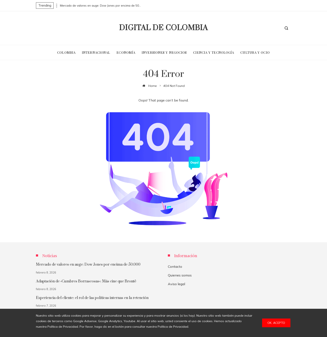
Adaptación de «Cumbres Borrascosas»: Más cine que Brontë (86, 281)
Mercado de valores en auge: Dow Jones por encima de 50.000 (100, 5)
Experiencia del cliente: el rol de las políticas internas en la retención (92, 298)
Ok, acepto (276, 323)
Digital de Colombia (163, 28)
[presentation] (57, 4)
